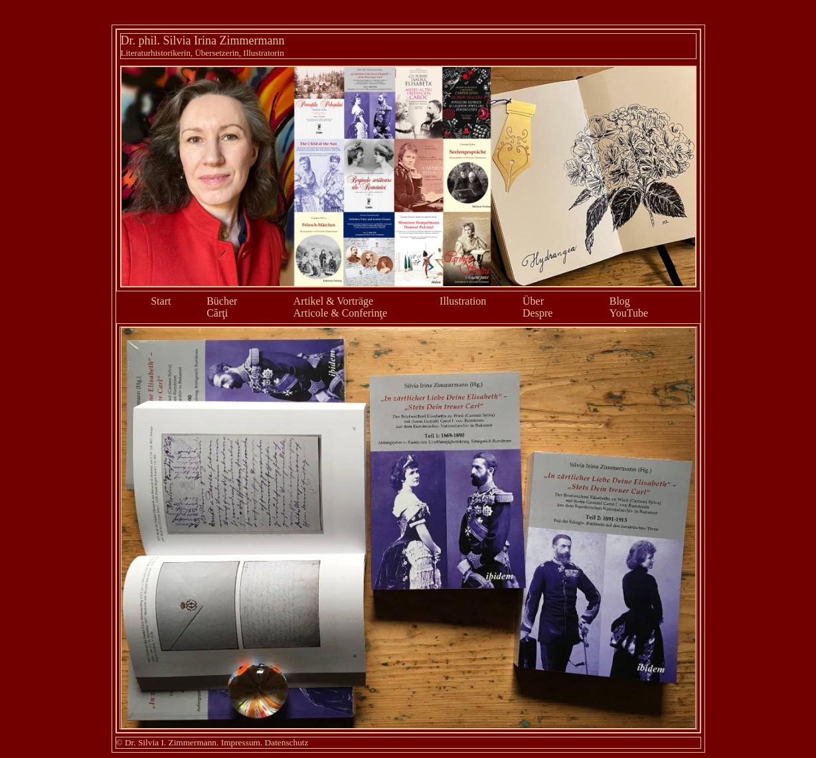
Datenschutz (287, 742)
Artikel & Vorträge (333, 301)
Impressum (240, 742)
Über (533, 301)
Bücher (221, 301)
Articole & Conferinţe (340, 313)
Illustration (463, 301)
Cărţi (217, 313)
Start (161, 301)
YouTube (629, 313)
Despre (537, 313)
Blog (620, 301)
